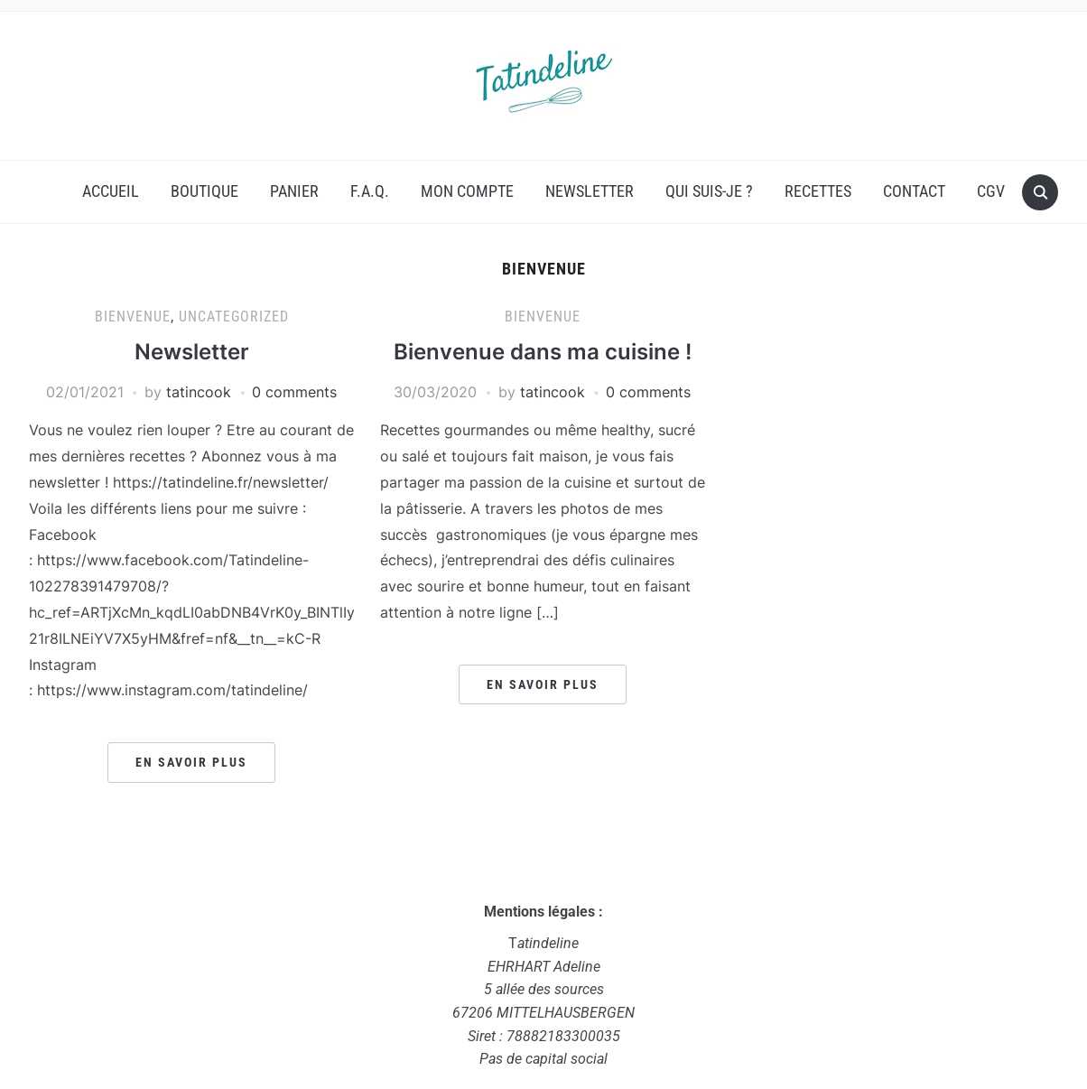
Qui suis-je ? (709, 191)
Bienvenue (133, 316)
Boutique (204, 191)
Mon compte (467, 191)
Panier (294, 191)
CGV (991, 191)
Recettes (818, 191)
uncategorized (234, 316)
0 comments (294, 392)
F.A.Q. (369, 191)
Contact (914, 191)
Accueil (110, 191)
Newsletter (589, 191)
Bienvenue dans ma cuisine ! (543, 352)
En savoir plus (191, 762)
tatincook (198, 392)
